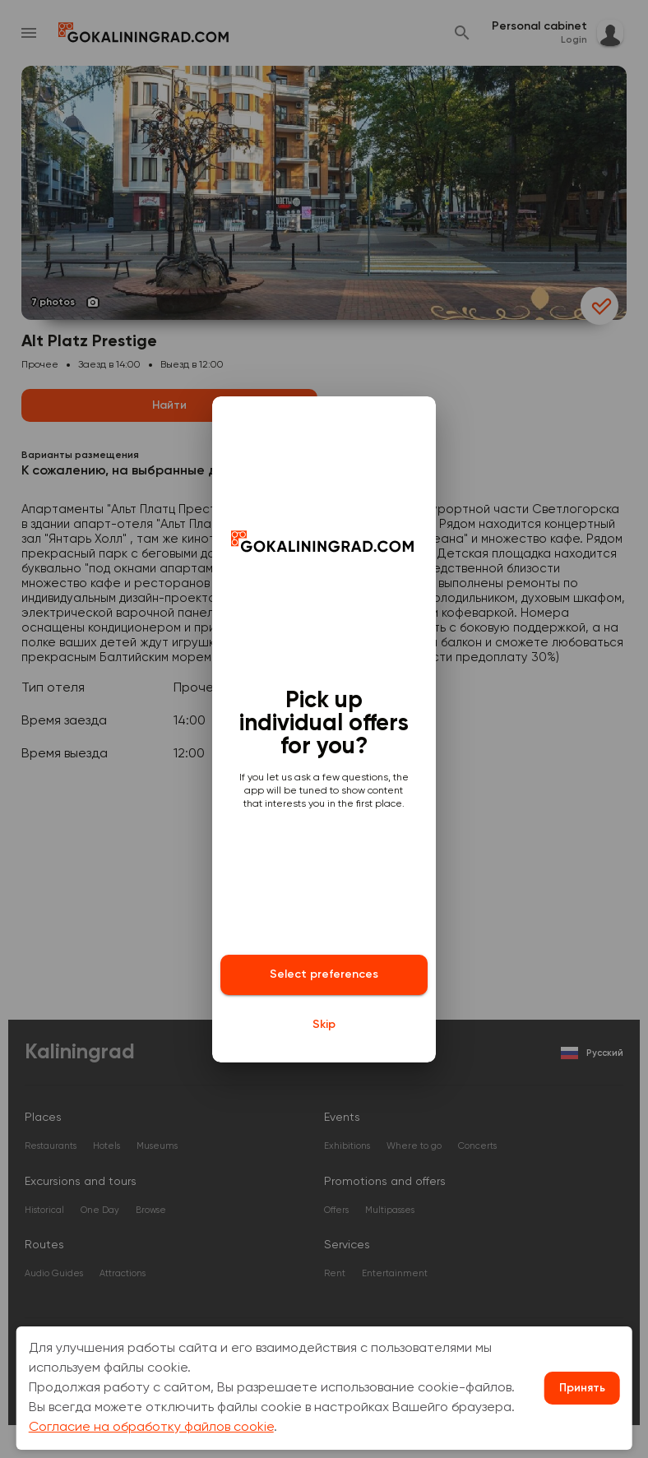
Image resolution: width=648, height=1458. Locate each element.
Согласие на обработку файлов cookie (151, 1427)
